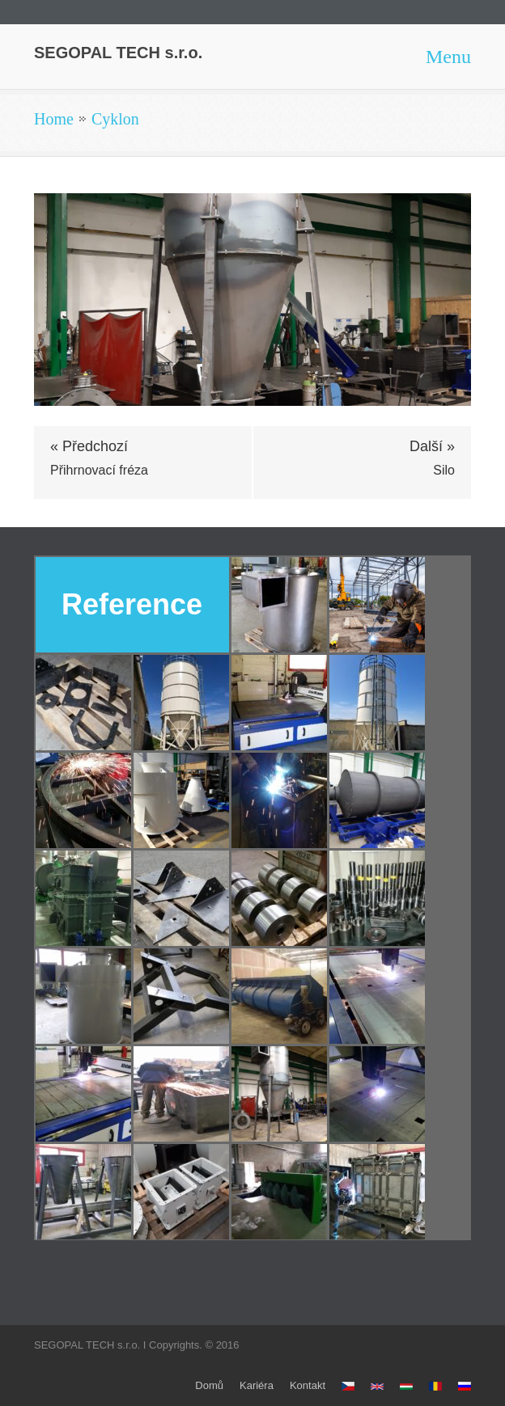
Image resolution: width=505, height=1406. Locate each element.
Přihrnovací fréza (99, 470)
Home (54, 119)
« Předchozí (89, 446)
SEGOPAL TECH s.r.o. (118, 53)
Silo (444, 470)
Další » (432, 446)
